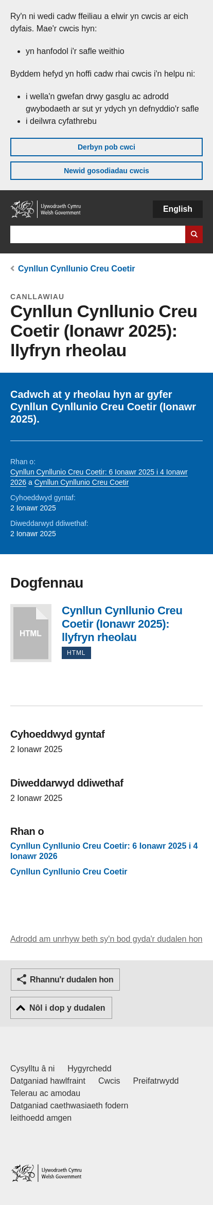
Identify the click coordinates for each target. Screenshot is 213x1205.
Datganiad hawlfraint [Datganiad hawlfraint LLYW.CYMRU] (47, 1080)
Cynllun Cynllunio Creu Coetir (76, 268)
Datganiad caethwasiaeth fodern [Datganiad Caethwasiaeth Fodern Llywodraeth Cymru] (69, 1105)
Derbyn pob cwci (106, 147)
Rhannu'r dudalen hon (71, 979)
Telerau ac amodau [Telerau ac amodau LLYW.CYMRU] (45, 1093)
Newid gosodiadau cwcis (106, 171)
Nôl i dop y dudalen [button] (67, 1007)
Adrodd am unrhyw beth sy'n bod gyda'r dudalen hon (106, 939)
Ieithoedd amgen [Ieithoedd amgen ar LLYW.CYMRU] (41, 1117)
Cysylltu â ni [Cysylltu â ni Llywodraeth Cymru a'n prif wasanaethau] (32, 1068)
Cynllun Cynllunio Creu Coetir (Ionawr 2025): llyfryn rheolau (30, 633)
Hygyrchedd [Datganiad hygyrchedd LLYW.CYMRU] (89, 1068)
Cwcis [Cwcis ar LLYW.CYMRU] (109, 1080)
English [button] (177, 209)
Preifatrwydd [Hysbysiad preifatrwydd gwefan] (156, 1080)
